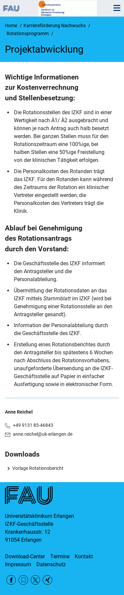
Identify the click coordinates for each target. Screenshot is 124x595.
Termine (59, 556)
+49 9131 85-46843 (33, 425)
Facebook (11, 580)
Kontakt (84, 556)
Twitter (35, 580)
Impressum (18, 564)
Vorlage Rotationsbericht (37, 468)
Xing (47, 580)
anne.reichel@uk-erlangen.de (42, 434)
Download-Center (25, 556)
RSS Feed (23, 580)
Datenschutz (51, 564)
